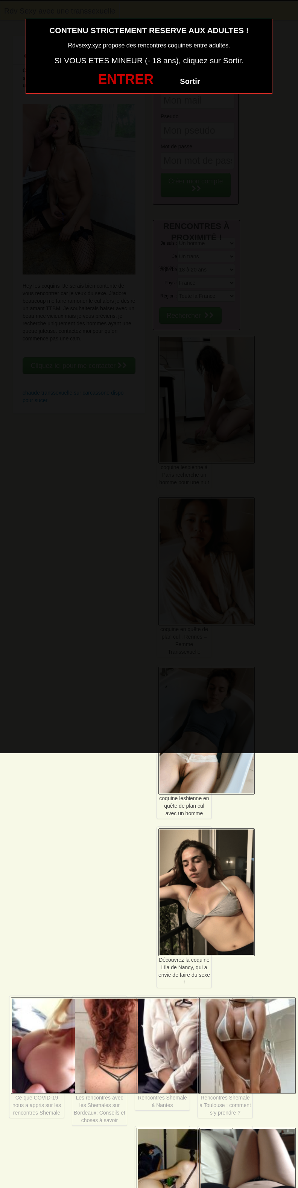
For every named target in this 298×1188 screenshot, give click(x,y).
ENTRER (126, 79)
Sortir (190, 81)
